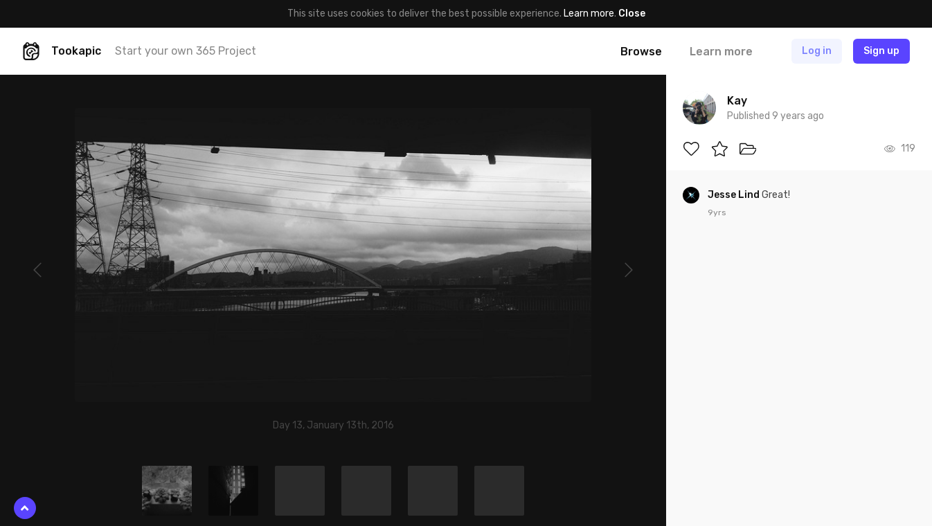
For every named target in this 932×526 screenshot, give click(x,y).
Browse (641, 51)
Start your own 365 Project (185, 50)
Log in (817, 51)
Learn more (589, 13)
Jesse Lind (735, 195)
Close (631, 13)
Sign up (881, 51)
